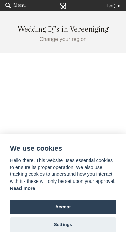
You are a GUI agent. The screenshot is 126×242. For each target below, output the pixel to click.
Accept (63, 206)
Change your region (63, 39)
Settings (63, 224)
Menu (15, 5)
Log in (114, 6)
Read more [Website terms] (22, 188)
